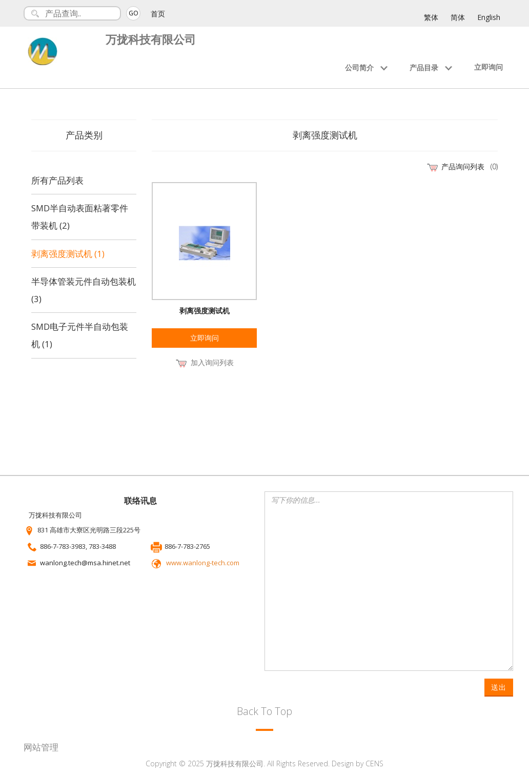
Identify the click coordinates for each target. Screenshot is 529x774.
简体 (458, 17)
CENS (374, 763)
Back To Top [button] (264, 711)
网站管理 (41, 747)
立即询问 (488, 67)
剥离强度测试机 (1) (68, 254)
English (488, 17)
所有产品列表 (57, 180)
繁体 (431, 17)
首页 (158, 13)
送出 (498, 687)
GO (133, 13)
